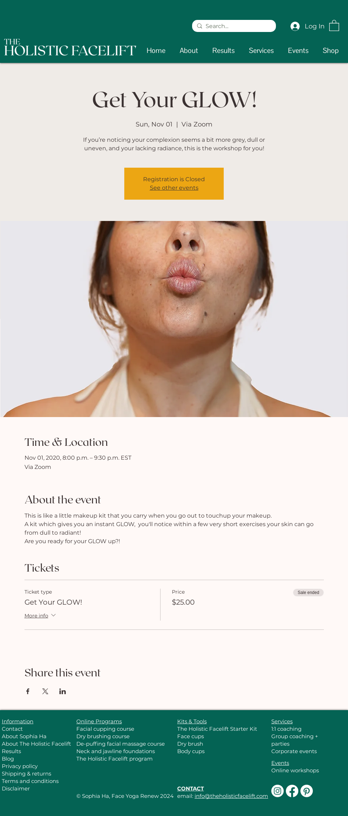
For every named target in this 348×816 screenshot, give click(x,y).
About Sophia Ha (24, 736)
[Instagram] (277, 791)
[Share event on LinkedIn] (62, 691)
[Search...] (233, 26)
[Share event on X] (45, 691)
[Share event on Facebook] (28, 691)
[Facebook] (292, 791)
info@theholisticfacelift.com (231, 796)
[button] (334, 25)
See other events (174, 187)
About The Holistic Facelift (36, 743)
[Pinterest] (306, 791)
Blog (8, 758)
